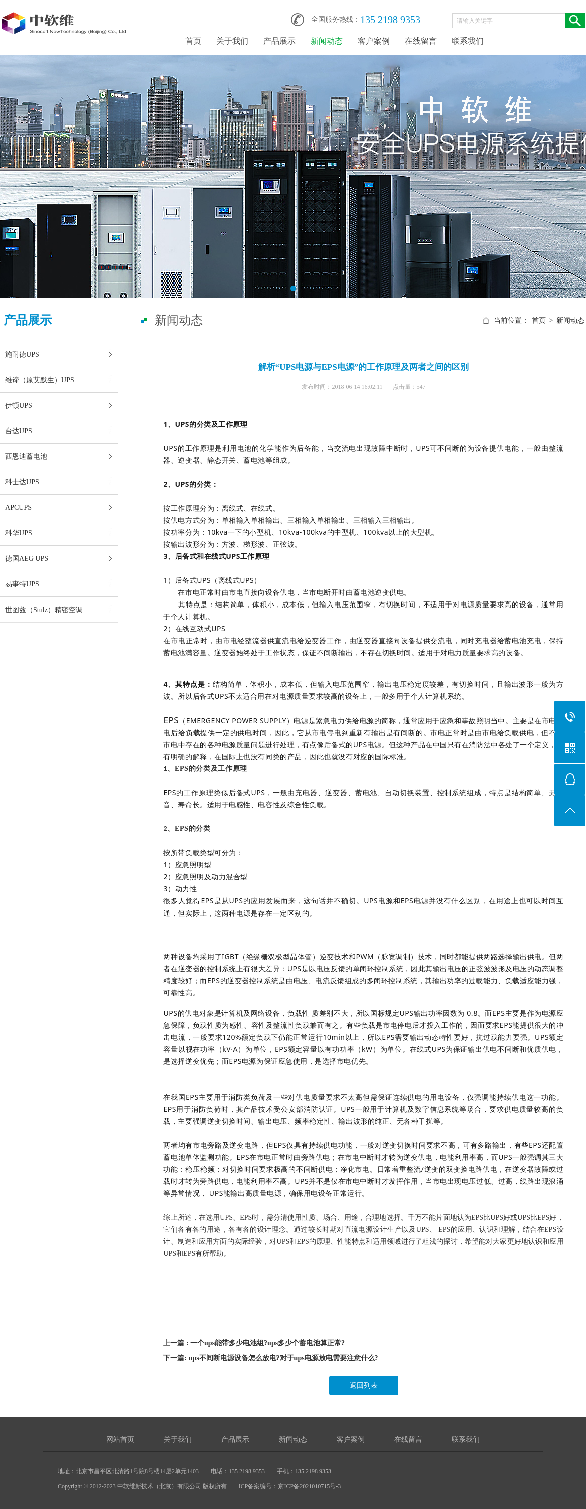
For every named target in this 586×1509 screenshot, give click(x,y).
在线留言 (421, 41)
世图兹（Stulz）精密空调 (44, 610)
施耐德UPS (22, 354)
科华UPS (18, 533)
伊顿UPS (18, 405)
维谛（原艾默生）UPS (39, 380)
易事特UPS (22, 584)
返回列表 (364, 1385)
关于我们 (232, 41)
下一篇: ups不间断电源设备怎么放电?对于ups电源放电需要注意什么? (270, 1358)
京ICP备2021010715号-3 (309, 1486)
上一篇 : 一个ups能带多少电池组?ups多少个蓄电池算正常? (254, 1343)
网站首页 (120, 1439)
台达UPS (18, 431)
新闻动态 (327, 41)
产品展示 (279, 41)
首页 (193, 41)
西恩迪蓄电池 (26, 456)
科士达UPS (22, 482)
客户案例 (374, 41)
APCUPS (18, 507)
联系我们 (468, 41)
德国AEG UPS (26, 558)
